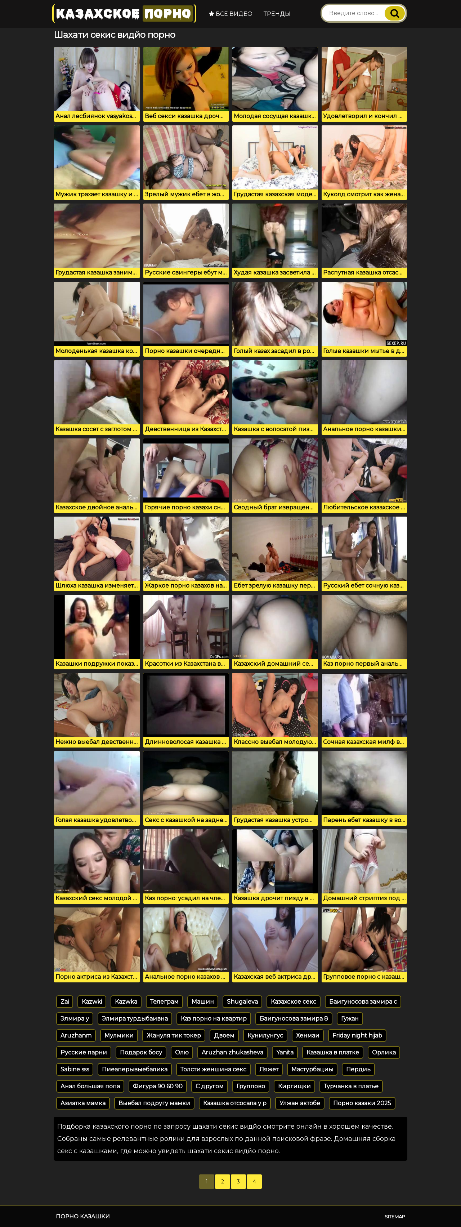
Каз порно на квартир (214, 1018)
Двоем (224, 1035)
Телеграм (164, 1001)
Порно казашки (83, 1216)
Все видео (230, 13)
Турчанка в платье (351, 1086)
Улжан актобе (299, 1103)
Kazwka (126, 1001)
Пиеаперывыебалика (134, 1069)
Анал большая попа (90, 1086)
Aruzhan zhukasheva (232, 1052)
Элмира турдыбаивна (135, 1018)
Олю (182, 1052)
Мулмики (119, 1035)
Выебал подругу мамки (154, 1103)
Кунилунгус (265, 1035)
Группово (251, 1086)
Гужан (350, 1018)
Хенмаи (307, 1035)
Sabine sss (75, 1069)
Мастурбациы (312, 1069)
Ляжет (268, 1069)
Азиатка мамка (83, 1103)
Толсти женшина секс (213, 1069)
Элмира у (75, 1018)
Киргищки (294, 1086)
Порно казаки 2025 (362, 1103)
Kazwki (92, 1001)
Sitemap (395, 1216)
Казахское (124, 13)
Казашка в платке (332, 1052)
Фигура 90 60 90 (158, 1086)
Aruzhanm (76, 1035)
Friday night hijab (357, 1035)
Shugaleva (242, 1001)
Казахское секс (293, 1001)
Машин (203, 1001)
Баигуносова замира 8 (294, 1018)
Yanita (285, 1052)
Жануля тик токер (174, 1035)
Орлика (384, 1052)
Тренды (277, 13)
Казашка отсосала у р (235, 1103)
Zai (65, 1001)
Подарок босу (141, 1052)
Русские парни (84, 1052)
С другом (210, 1086)
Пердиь (358, 1069)
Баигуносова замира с (363, 1001)
